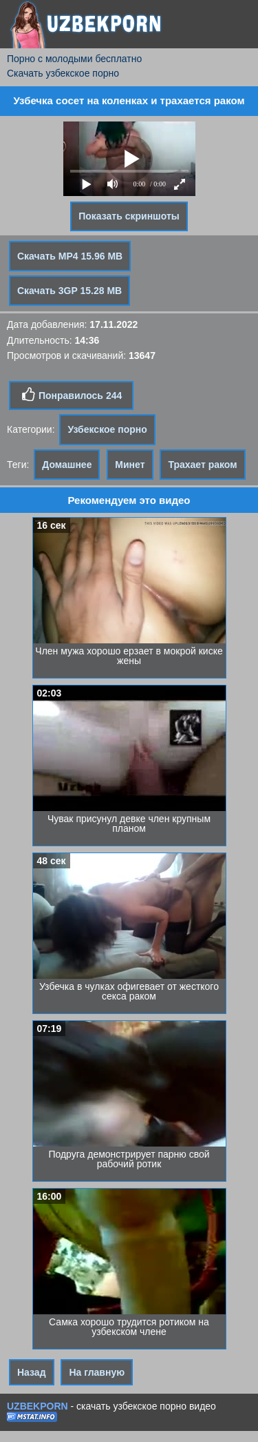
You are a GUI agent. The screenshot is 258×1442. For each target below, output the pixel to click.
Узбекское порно (107, 429)
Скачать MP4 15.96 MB (69, 256)
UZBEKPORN (37, 1406)
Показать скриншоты (129, 216)
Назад (31, 1372)
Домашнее (67, 464)
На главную (97, 1372)
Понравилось (71, 394)
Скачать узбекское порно (63, 73)
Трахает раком (202, 464)
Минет (129, 464)
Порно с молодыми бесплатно (74, 58)
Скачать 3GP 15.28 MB (69, 290)
